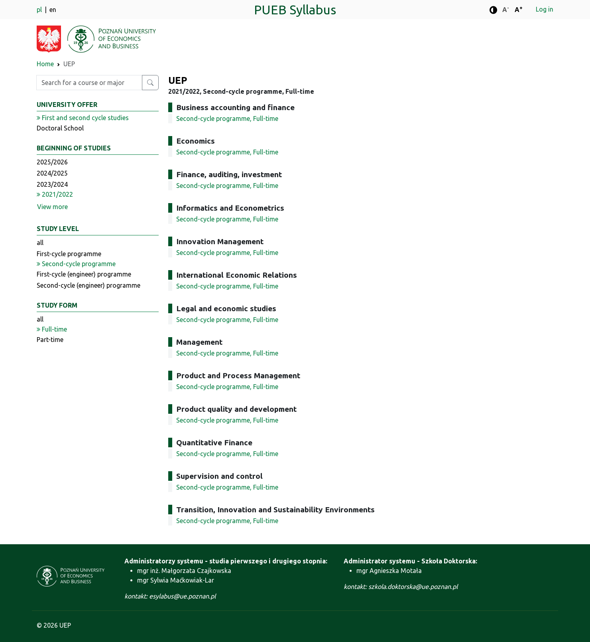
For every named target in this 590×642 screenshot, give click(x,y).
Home (45, 63)
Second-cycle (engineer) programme (88, 285)
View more (52, 206)
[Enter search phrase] (89, 82)
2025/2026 (52, 162)
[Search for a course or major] (150, 82)
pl (40, 9)
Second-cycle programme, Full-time (227, 118)
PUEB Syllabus (295, 9)
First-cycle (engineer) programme (84, 274)
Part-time (50, 339)
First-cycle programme (69, 253)
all (40, 242)
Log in (544, 9)
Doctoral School (60, 128)
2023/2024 (52, 184)
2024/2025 (52, 173)
